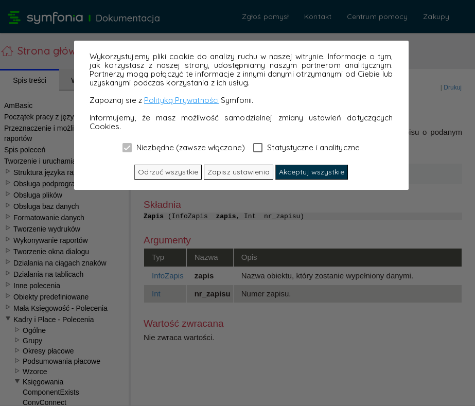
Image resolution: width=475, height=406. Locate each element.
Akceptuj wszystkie (311, 171)
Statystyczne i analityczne (306, 147)
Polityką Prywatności (181, 100)
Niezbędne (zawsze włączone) (183, 147)
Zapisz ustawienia (238, 171)
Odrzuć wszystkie (168, 171)
